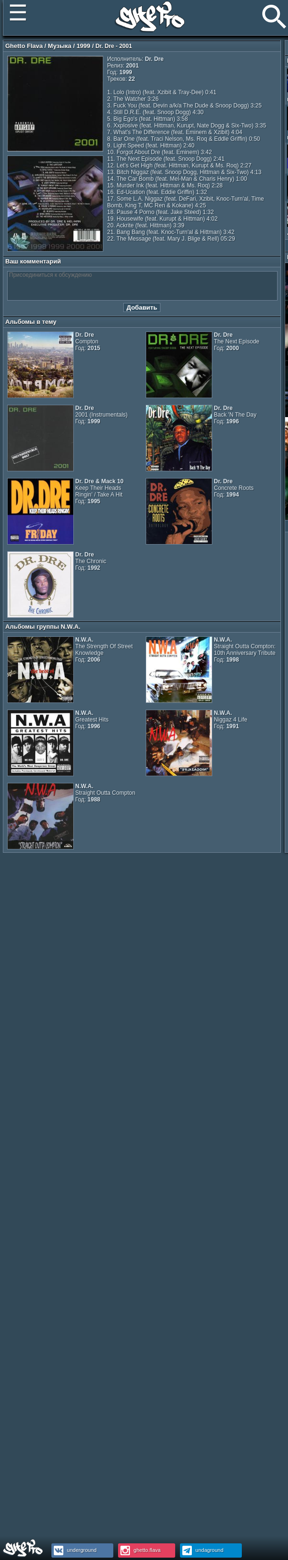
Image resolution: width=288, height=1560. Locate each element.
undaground (202, 1550)
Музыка (59, 45)
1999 (83, 45)
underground (74, 1550)
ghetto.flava (139, 1550)
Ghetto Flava (24, 45)
